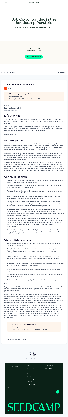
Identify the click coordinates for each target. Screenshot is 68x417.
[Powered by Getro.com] (34, 354)
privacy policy (8, 317)
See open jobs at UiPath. (15, 96)
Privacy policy (29, 358)
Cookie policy (37, 358)
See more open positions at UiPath (16, 339)
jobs (3, 72)
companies (11, 72)
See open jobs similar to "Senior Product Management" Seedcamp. (27, 99)
